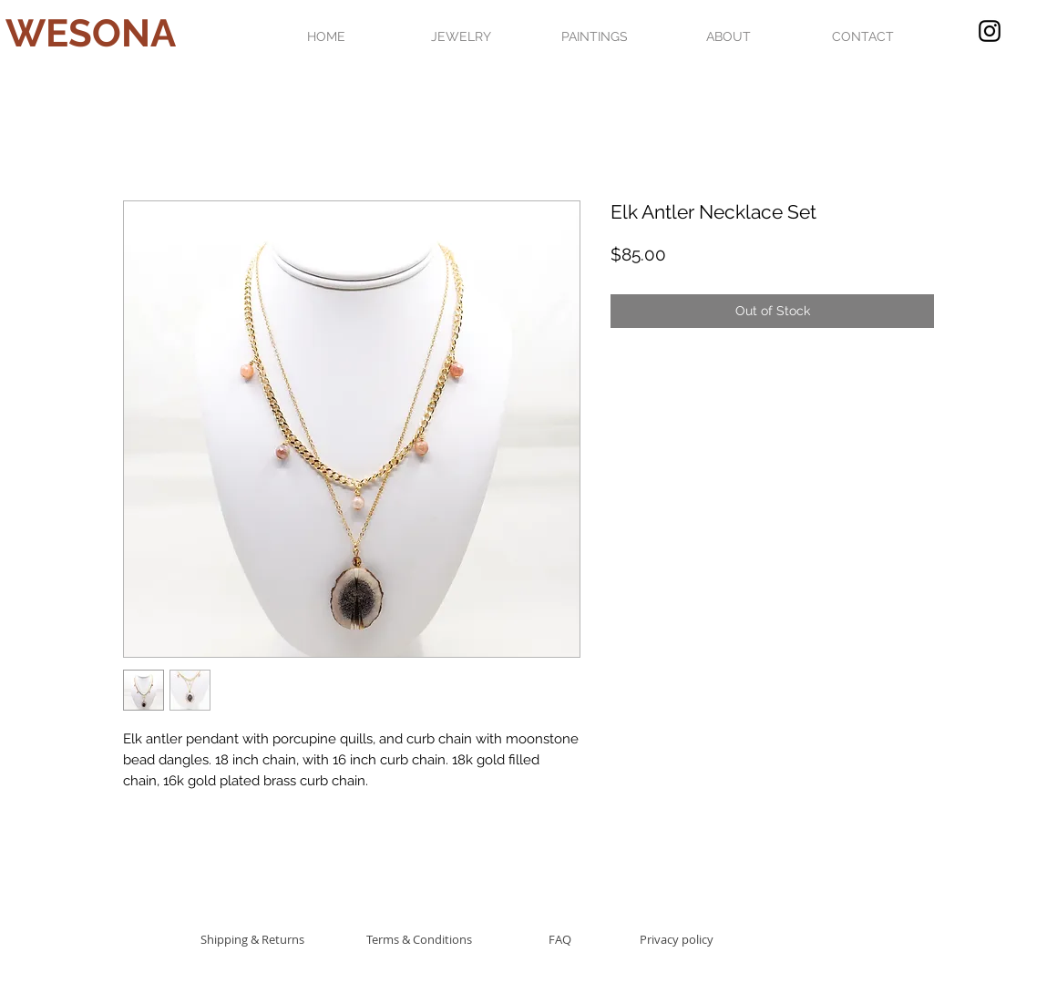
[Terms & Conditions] (419, 939)
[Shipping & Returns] (252, 939)
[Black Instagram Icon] (989, 31)
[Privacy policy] (676, 939)
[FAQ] (559, 939)
